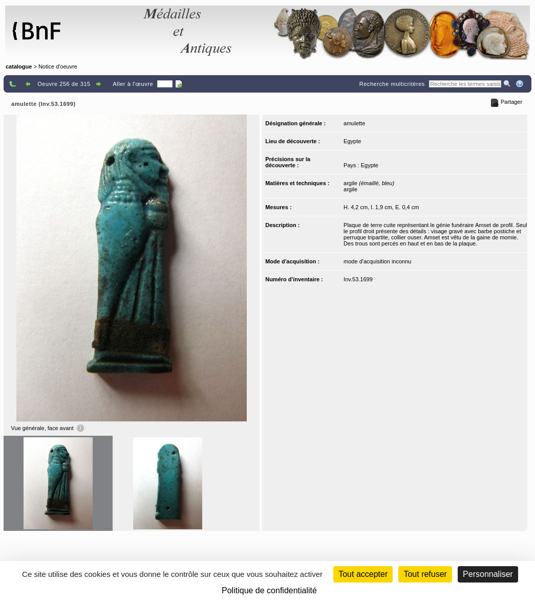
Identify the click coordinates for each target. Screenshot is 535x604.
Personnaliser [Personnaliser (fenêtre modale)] (488, 574)
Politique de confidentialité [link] (269, 590)
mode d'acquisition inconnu (377, 261)
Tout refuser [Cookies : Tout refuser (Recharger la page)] (424, 574)
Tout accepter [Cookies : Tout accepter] (363, 574)
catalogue (19, 66)
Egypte (352, 141)
